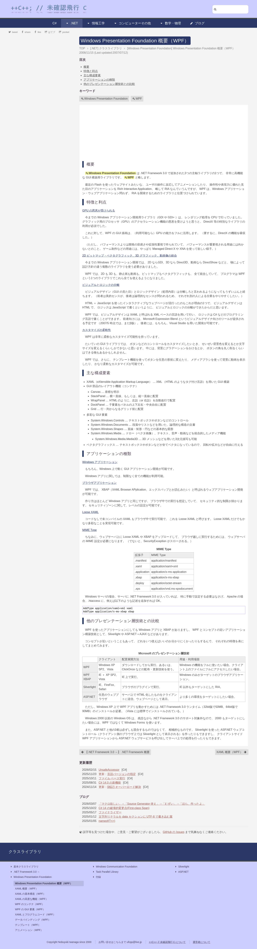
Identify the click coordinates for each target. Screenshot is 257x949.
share (26, 32)
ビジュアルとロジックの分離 (100, 284)
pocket (64, 32)
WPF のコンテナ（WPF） (29, 904)
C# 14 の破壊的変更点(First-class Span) (124, 808)
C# (54, 23)
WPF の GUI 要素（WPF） (30, 909)
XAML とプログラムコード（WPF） (35, 914)
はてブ (50, 32)
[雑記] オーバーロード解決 (124, 786)
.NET (71, 23)
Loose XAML (90, 512)
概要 (86, 66)
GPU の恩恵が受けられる (98, 210)
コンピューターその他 (132, 23)
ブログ (197, 23)
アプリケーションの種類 (99, 79)
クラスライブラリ (25, 851)
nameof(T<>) (107, 820)
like (37, 32)
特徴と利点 (91, 71)
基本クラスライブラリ (24, 867)
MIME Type (89, 530)
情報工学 (96, 23)
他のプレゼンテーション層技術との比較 (109, 83)
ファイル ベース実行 (112, 778)
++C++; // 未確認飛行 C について (167, 942)
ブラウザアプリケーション (99, 482)
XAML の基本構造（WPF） (30, 893)
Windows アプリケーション (99, 462)
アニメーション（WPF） (29, 930)
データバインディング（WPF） (33, 919)
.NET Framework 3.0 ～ (25, 872)
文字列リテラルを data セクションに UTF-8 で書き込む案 (136, 816)
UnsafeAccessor (109, 769)
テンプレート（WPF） (28, 924)
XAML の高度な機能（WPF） (31, 899)
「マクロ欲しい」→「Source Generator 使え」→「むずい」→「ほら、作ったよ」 (152, 803)
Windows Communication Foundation (114, 867)
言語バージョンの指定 (121, 774)
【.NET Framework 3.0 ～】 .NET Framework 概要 (115, 752)
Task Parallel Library (105, 872)
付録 (96, 877)
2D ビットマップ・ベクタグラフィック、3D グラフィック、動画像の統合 (129, 255)
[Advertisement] (163, 132)
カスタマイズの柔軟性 (96, 329)
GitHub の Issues (173, 832)
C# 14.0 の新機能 (110, 782)
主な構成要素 (92, 75)
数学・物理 (170, 23)
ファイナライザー (110, 812)
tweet (13, 32)
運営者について (201, 942)
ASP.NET (182, 872)
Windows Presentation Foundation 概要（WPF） (135, 40)
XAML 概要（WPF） (231, 752)
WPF (137, 99)
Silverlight (182, 867)
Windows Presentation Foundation (104, 99)
